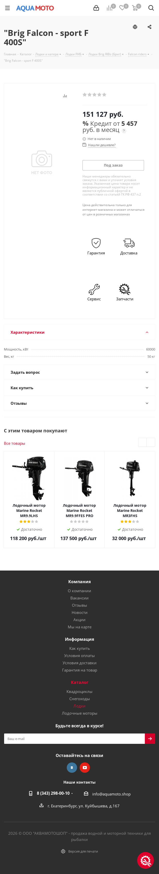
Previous (142, 442)
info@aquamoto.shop (111, 794)
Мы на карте (79, 626)
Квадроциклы (79, 691)
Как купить (79, 648)
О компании (79, 590)
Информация (79, 639)
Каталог (79, 682)
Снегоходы (79, 698)
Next (151, 442)
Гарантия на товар (79, 670)
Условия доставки (80, 662)
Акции (79, 619)
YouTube (85, 767)
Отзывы (79, 605)
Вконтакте (72, 767)
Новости (80, 612)
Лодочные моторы (79, 713)
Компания (79, 581)
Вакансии (79, 597)
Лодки (79, 705)
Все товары (14, 443)
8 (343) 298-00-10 (53, 793)
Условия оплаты (79, 655)
